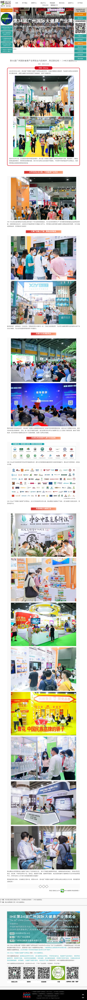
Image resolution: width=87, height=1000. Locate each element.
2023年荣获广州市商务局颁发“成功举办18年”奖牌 (35, 949)
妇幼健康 (40, 958)
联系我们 (62, 991)
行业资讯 (80, 51)
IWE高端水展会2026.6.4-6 (6, 44)
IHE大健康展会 (38, 953)
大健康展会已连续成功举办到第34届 (55, 947)
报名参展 (80, 14)
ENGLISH (45, 5)
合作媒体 (80, 54)
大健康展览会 (49, 993)
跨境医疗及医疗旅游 (63, 958)
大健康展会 (34, 993)
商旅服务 (52, 3)
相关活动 (61, 3)
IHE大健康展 (66, 890)
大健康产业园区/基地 (31, 960)
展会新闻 (13, 49)
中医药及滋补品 (54, 956)
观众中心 (43, 3)
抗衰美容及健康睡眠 (30, 958)
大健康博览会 (41, 993)
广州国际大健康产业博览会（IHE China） (42, 991)
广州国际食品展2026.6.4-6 (6, 39)
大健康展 (56, 993)
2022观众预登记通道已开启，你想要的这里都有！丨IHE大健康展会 (23, 899)
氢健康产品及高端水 (66, 956)
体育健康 (20, 960)
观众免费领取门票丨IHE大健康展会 (14, 902)
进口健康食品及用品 (41, 956)
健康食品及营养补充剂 (27, 956)
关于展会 (24, 3)
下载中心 (80, 36)
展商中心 (34, 3)
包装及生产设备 (44, 960)
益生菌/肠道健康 (50, 958)
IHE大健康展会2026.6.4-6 (6, 33)
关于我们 (80, 3)
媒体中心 (71, 3)
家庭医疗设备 (18, 958)
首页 (16, 3)
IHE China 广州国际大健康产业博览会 (18, 953)
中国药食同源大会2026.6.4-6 (6, 28)
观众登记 (80, 18)
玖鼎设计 (62, 993)
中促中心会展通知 (6, 10)
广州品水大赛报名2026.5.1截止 (6, 50)
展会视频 (80, 58)
